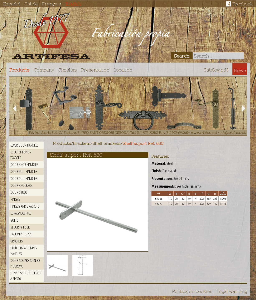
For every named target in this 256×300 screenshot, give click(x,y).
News (240, 70)
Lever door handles (24, 145)
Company (44, 69)
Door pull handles (23, 171)
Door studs (19, 192)
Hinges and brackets (24, 206)
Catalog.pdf (215, 69)
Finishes (67, 69)
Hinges (15, 199)
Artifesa (51, 36)
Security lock (20, 227)
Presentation (95, 69)
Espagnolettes (21, 213)
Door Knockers (21, 185)
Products (19, 69)
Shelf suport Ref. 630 (143, 143)
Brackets (16, 241)
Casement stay (20, 233)
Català (31, 3)
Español (11, 3)
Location (122, 69)
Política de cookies (192, 291)
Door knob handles (24, 164)
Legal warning (232, 291)
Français (51, 3)
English (73, 3)
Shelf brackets (106, 143)
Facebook (242, 3)
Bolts (14, 220)
